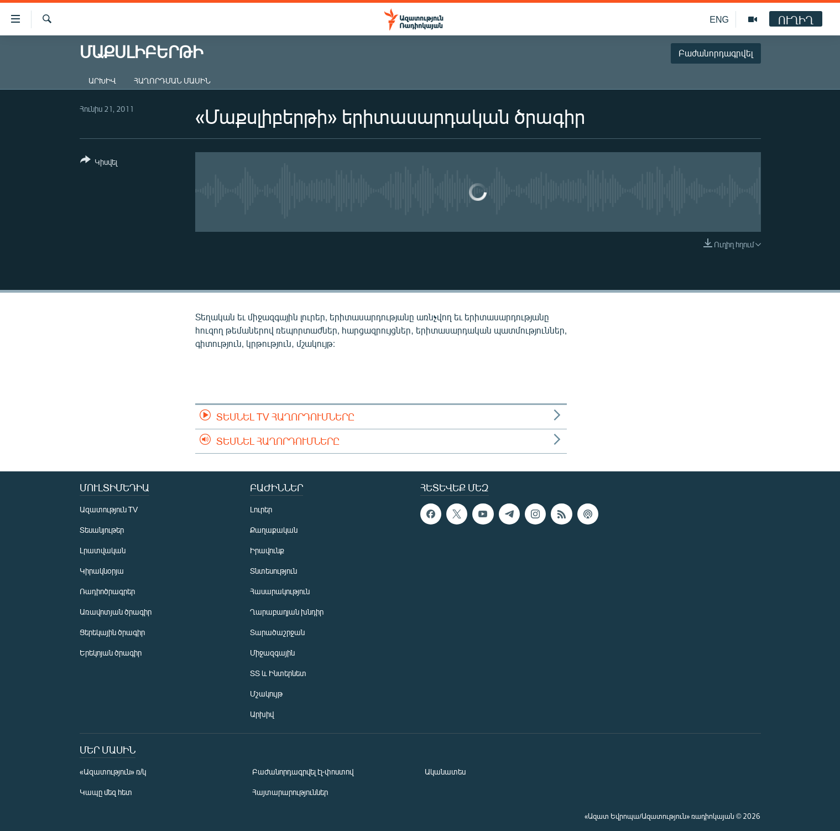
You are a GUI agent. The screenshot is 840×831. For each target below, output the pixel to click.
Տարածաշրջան (277, 632)
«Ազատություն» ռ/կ (113, 771)
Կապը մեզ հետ (106, 792)
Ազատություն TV (109, 509)
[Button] (98, 163)
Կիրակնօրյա (102, 570)
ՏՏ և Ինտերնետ (278, 673)
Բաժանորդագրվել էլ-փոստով (303, 771)
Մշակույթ (266, 693)
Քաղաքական (274, 529)
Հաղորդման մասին (172, 80)
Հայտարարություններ (290, 792)
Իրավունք (267, 550)
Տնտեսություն (273, 570)
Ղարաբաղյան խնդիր (287, 611)
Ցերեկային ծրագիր (112, 632)
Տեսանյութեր (102, 529)
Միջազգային (272, 652)
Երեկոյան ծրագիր (111, 652)
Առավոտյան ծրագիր (116, 611)
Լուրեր (261, 509)
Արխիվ (102, 80)
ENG (719, 19)
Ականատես (445, 771)
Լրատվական (103, 550)
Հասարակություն (280, 591)
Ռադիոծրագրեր (107, 591)
